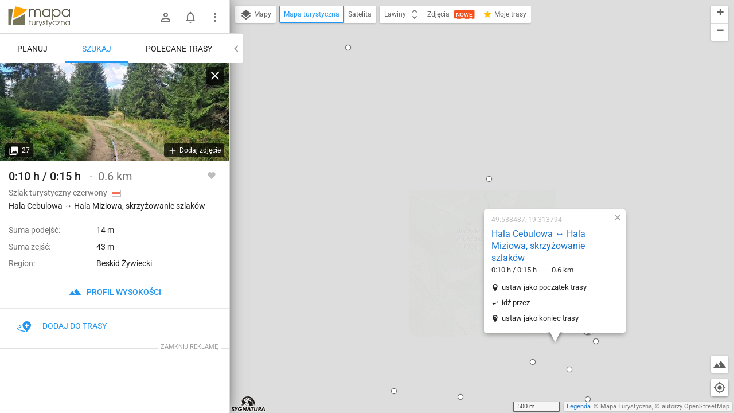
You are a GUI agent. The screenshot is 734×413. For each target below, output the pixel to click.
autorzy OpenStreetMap (695, 406)
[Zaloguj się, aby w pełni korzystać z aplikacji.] (211, 175)
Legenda (579, 406)
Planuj (32, 48)
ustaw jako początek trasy (470, 146)
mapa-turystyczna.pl (39, 16)
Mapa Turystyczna (626, 406)
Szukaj (96, 48)
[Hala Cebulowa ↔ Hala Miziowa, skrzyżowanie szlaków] (114, 112)
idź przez (442, 162)
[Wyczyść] (215, 76)
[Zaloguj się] (166, 17)
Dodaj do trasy (62, 326)
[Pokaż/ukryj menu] (215, 17)
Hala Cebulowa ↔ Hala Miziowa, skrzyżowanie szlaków (465, 105)
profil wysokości (114, 292)
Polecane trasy (179, 48)
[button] (320, 251)
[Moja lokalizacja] (719, 387)
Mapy (255, 15)
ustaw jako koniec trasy (466, 177)
